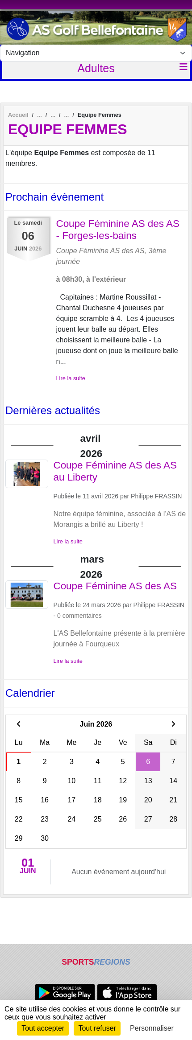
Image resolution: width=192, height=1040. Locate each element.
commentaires (82, 615)
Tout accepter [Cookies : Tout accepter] (42, 1028)
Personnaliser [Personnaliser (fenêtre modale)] (152, 1028)
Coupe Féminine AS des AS (115, 586)
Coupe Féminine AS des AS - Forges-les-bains (117, 229)
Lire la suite (70, 378)
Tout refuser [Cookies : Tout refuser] (97, 1028)
